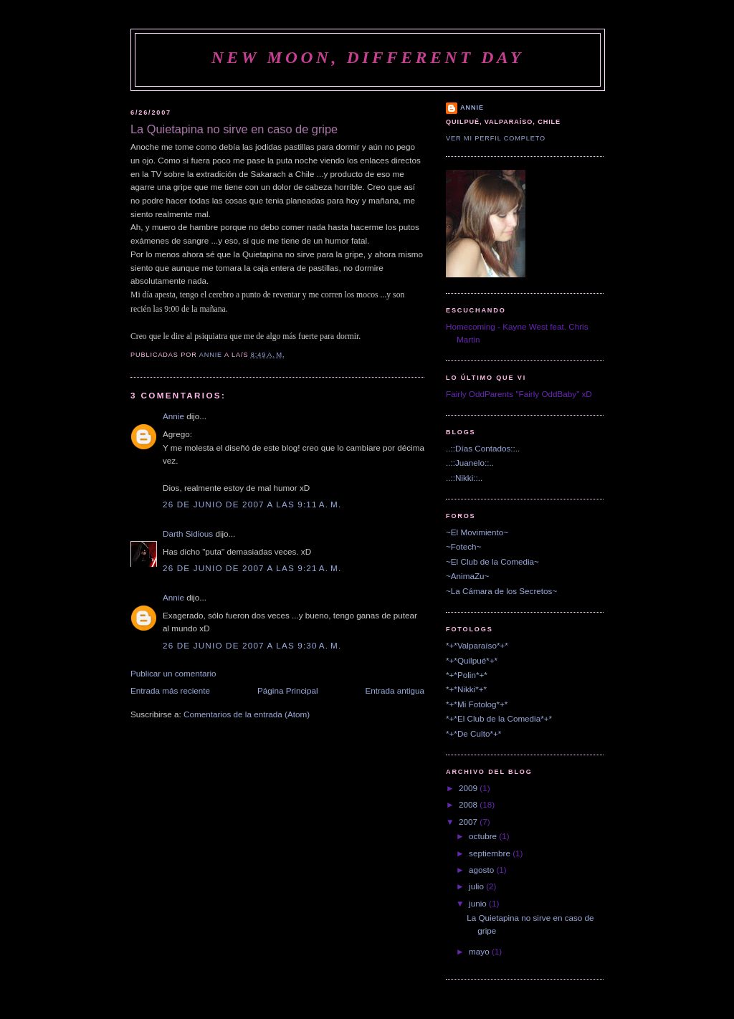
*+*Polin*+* (466, 674)
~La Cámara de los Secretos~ (501, 590)
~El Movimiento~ (477, 532)
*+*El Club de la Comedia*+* (499, 718)
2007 (469, 821)
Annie (173, 416)
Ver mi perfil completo (495, 138)
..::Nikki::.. (464, 477)
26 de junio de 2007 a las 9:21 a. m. (252, 568)
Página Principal (287, 690)
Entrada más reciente (170, 690)
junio (479, 903)
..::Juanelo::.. (470, 462)
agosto (482, 869)
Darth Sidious (188, 533)
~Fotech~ (463, 546)
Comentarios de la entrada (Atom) (247, 714)
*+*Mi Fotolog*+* (476, 704)
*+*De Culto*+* (473, 733)
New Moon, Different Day (367, 57)
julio (477, 886)
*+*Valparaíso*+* (477, 645)
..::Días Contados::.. (483, 448)
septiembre (491, 853)
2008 (469, 804)
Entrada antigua (394, 690)
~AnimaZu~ (467, 575)
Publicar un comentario (173, 673)
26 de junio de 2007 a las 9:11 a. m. (252, 504)
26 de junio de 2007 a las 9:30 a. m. (252, 645)
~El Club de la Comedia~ (492, 561)
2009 (469, 788)
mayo (480, 951)
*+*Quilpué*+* (471, 660)
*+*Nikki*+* (466, 689)
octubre (484, 836)
